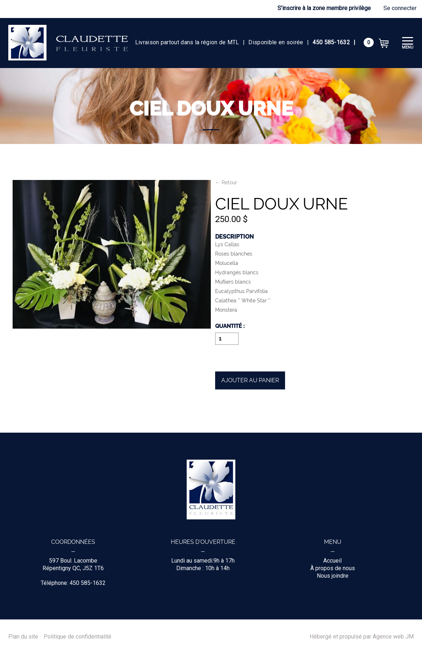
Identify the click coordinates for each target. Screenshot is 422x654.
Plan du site (23, 637)
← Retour (226, 182)
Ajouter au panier (250, 380)
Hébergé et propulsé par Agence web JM (362, 637)
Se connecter (400, 8)
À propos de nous (332, 568)
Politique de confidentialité (77, 637)
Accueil (332, 560)
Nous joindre (332, 575)
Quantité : (230, 326)
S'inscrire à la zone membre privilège (324, 8)
